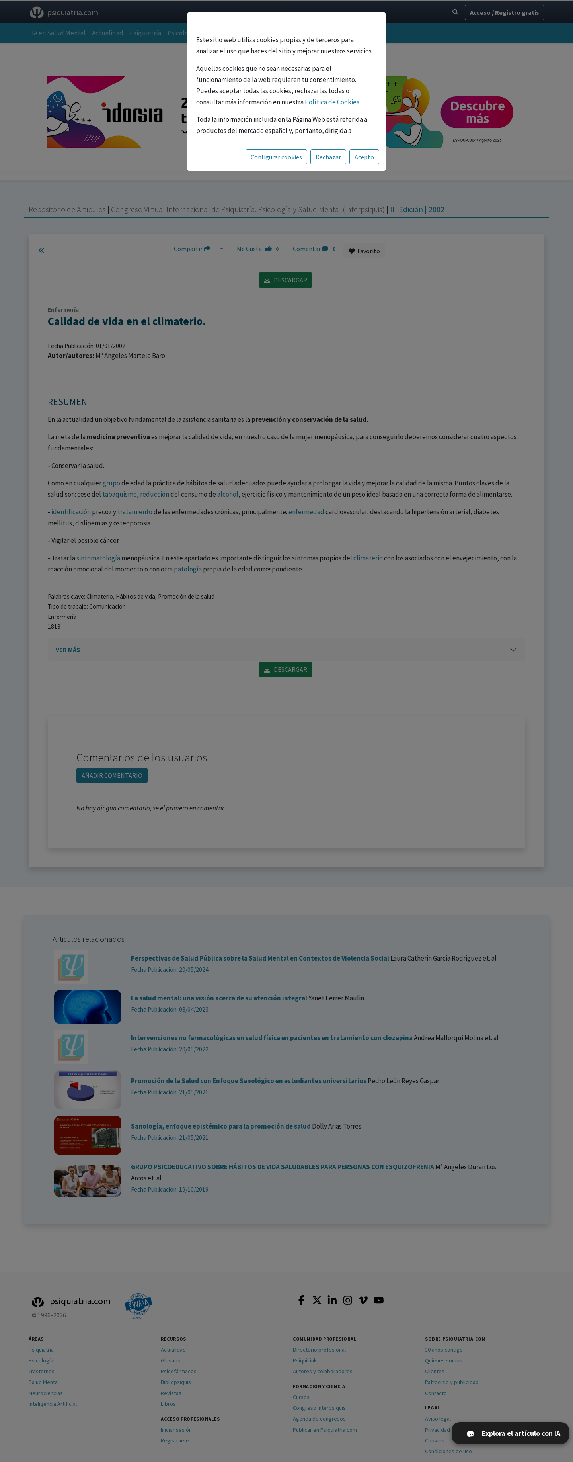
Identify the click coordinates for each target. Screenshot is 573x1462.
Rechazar (328, 157)
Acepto (364, 157)
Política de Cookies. (333, 102)
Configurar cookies (276, 157)
